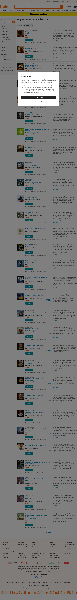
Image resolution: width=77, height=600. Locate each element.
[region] (38, 89)
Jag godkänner (38, 97)
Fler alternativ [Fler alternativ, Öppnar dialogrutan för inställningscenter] (38, 102)
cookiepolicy (36, 92)
